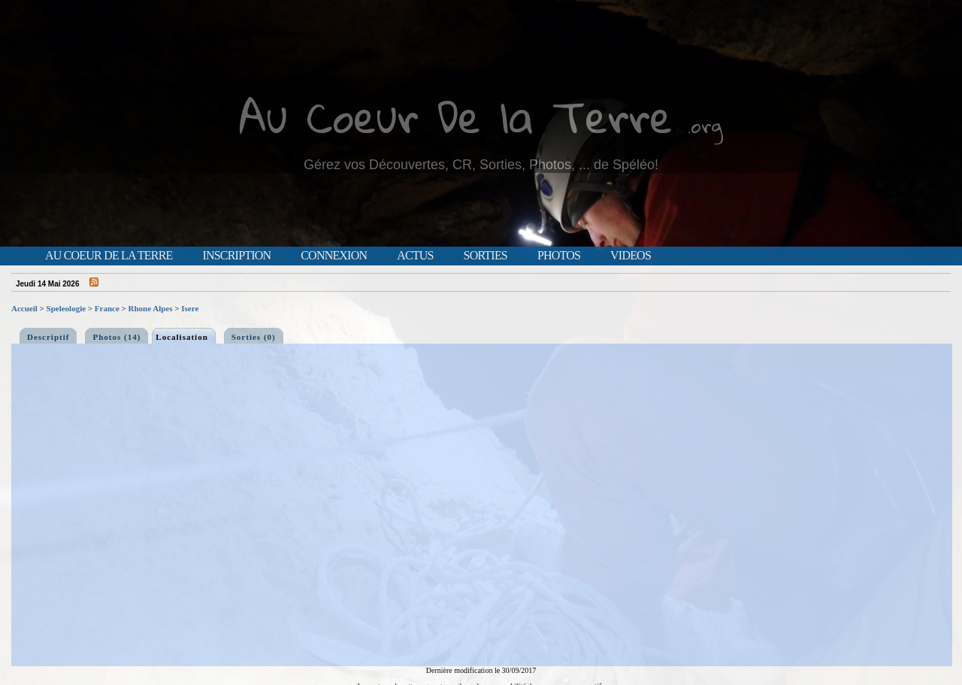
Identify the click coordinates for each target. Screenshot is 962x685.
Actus (415, 256)
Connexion (334, 256)
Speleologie (66, 308)
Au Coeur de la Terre (108, 256)
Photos (558, 256)
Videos (630, 256)
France (107, 308)
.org (705, 125)
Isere (189, 308)
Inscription (236, 256)
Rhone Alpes (151, 308)
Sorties (485, 256)
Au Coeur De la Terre (456, 116)
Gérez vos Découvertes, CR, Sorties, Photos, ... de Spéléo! (481, 164)
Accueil (24, 308)
